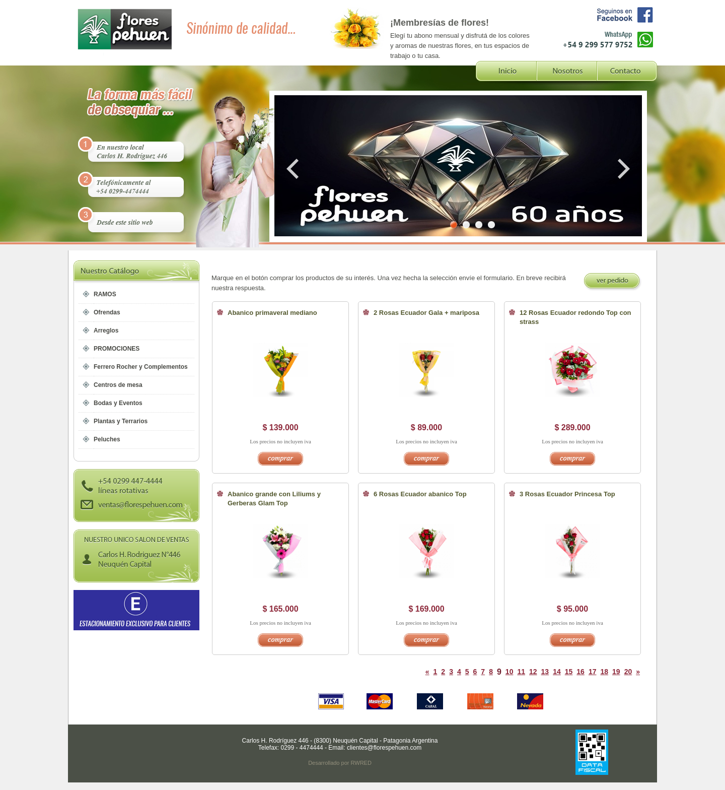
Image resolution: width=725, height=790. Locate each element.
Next (622, 169)
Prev (294, 169)
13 (545, 672)
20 (628, 672)
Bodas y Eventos (118, 403)
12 (533, 672)
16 (580, 672)
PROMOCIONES (116, 348)
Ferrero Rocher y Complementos (141, 366)
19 (616, 672)
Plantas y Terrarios (121, 421)
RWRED (361, 763)
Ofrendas (107, 312)
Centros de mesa (118, 384)
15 (569, 672)
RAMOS (105, 294)
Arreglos (106, 330)
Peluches (107, 439)
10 (509, 672)
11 (521, 672)
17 (593, 672)
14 (557, 672)
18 (604, 672)
